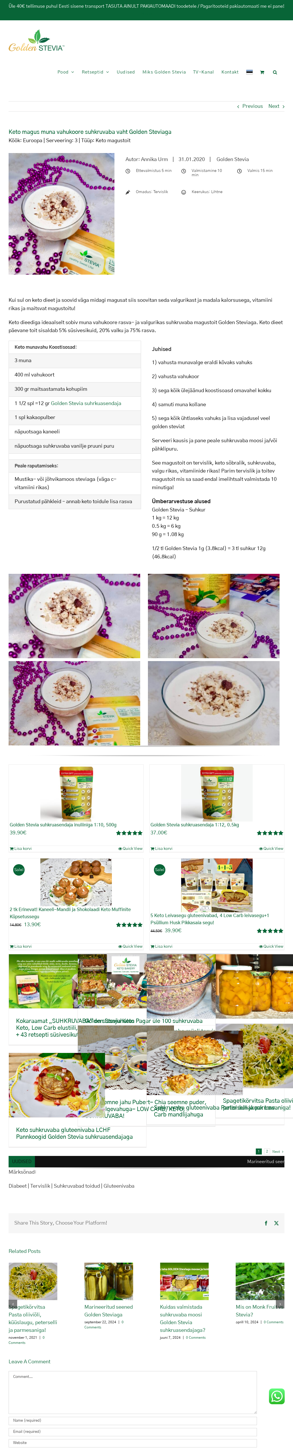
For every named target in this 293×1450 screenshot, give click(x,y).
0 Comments (196, 1337)
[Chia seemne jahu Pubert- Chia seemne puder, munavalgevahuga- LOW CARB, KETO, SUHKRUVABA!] (126, 1057)
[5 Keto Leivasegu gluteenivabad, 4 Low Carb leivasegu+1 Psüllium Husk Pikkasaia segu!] (217, 885)
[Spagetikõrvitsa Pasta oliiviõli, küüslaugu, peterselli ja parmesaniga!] (33, 1265)
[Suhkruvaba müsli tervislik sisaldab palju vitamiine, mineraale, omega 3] (195, 986)
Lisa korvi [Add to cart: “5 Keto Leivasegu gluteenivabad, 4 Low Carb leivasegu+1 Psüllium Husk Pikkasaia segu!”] (164, 947)
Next (273, 106)
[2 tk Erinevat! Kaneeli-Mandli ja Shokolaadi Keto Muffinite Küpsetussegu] (76, 882)
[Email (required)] (133, 1432)
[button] (275, 72)
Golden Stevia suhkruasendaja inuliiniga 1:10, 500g (63, 825)
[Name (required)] (133, 1421)
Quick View (132, 849)
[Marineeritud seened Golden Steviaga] (108, 1265)
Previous (252, 106)
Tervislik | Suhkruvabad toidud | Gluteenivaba (82, 1186)
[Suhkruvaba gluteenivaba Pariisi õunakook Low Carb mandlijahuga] (195, 1063)
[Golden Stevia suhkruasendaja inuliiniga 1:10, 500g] (76, 793)
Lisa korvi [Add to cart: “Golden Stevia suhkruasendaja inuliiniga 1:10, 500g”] (23, 849)
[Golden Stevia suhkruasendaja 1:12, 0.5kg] (217, 793)
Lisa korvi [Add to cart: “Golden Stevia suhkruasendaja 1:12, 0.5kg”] (164, 849)
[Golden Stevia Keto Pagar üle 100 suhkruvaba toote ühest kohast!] (126, 981)
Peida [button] (146, 13)
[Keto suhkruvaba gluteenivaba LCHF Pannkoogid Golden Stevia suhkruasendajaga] (57, 1085)
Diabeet (18, 1186)
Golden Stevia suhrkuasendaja (86, 403)
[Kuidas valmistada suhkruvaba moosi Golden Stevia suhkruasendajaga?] (184, 1265)
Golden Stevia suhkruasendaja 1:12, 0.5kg (195, 825)
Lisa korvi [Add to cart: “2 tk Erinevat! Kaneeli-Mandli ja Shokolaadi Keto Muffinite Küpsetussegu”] (23, 947)
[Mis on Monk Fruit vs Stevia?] (260, 1265)
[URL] (133, 1443)
